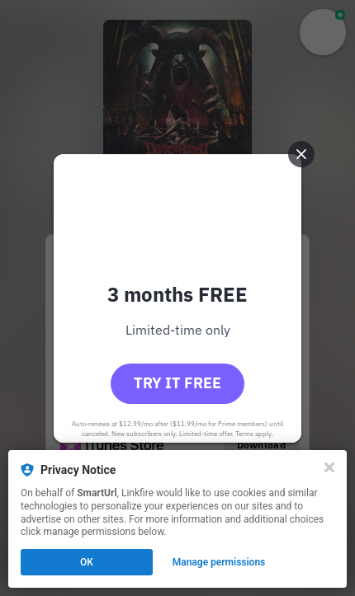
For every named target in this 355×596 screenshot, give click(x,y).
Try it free (177, 382)
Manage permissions (219, 562)
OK (86, 562)
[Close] (329, 467)
